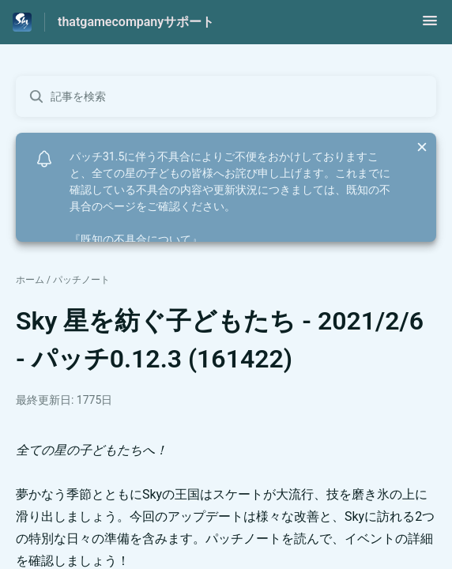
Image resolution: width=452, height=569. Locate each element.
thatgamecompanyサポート (136, 21)
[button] (429, 25)
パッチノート (81, 279)
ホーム (30, 279)
